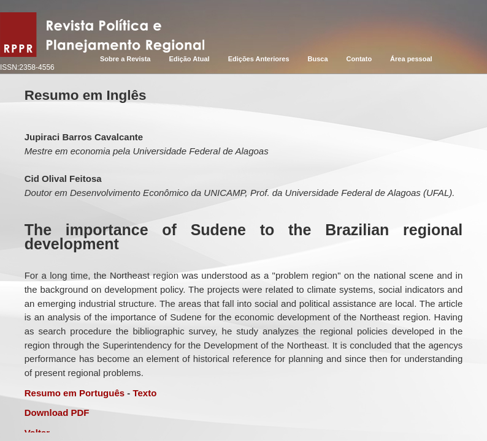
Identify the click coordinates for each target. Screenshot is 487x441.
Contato (359, 58)
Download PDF (57, 412)
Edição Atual (189, 58)
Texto (144, 393)
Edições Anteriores (259, 58)
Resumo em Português (75, 393)
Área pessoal (411, 58)
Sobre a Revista (125, 58)
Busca (318, 58)
